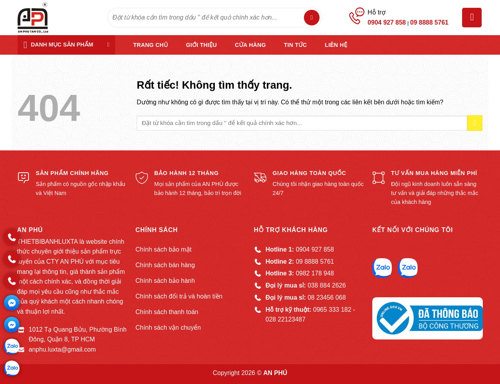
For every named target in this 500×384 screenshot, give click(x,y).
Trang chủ (150, 45)
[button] (472, 17)
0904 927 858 (387, 22)
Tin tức (295, 45)
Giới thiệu (201, 45)
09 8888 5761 (429, 22)
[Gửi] (312, 17)
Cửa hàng (250, 45)
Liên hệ (336, 45)
